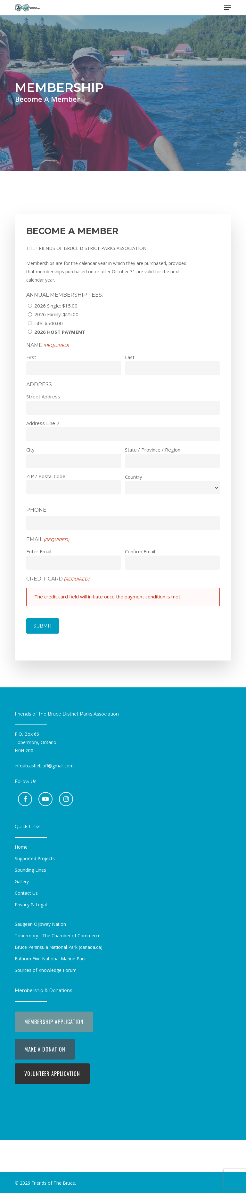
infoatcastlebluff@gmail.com (44, 766)
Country (133, 477)
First (31, 357)
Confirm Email (140, 551)
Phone (36, 510)
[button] (227, 7)
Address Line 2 (42, 423)
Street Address (43, 396)
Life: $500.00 (48, 323)
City (30, 449)
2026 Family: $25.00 (56, 314)
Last (130, 357)
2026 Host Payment (59, 332)
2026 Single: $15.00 (56, 305)
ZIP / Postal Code (45, 476)
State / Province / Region (152, 449)
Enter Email (38, 551)
